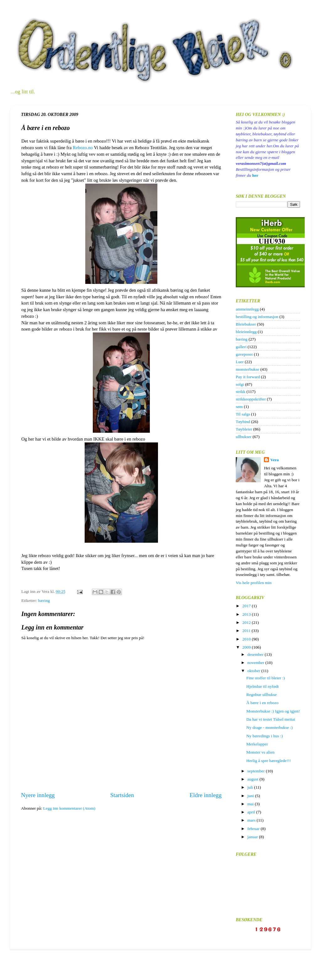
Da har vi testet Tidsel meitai (270, 719)
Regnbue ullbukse (261, 694)
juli (250, 787)
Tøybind (243, 421)
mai (251, 804)
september (256, 771)
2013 (247, 614)
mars (252, 820)
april (251, 812)
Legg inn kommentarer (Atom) (69, 808)
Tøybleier (244, 429)
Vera (274, 459)
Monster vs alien (260, 752)
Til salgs (243, 414)
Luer (240, 361)
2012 (247, 622)
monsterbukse (247, 369)
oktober (254, 670)
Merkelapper (257, 744)
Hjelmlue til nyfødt (262, 686)
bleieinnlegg (246, 331)
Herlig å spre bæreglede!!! (268, 760)
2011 (247, 630)
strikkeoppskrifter (251, 399)
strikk (240, 391)
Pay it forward (248, 376)
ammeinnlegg (247, 309)
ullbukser (243, 436)
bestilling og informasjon (257, 316)
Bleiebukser (246, 324)
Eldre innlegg (206, 795)
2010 (247, 639)
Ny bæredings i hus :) (264, 736)
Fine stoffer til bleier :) (265, 678)
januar (253, 836)
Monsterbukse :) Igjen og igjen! (273, 711)
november (256, 662)
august (253, 779)
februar (253, 828)
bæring (44, 600)
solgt (240, 384)
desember (256, 654)
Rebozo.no (83, 147)
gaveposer (244, 354)
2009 (247, 647)
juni (251, 795)
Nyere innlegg (38, 795)
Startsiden (122, 795)
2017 (247, 605)
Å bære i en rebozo (262, 702)
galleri (241, 346)
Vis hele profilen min (253, 582)
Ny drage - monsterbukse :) (269, 727)
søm (239, 406)
